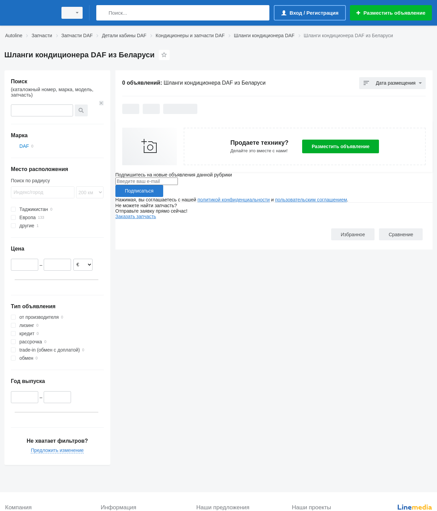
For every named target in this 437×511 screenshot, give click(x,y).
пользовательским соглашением (311, 199)
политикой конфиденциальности (233, 199)
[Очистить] (101, 103)
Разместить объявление (340, 146)
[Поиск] (103, 13)
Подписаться (139, 191)
